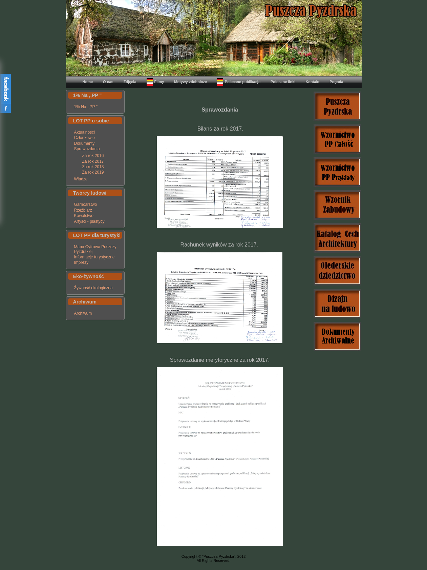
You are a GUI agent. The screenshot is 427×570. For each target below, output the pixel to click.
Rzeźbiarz (83, 210)
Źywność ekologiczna (93, 288)
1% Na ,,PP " (86, 106)
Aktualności (84, 132)
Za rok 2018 (93, 166)
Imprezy (81, 262)
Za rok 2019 (93, 172)
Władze (81, 179)
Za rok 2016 (93, 155)
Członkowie (84, 137)
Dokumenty (84, 143)
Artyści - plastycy (89, 221)
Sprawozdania (87, 148)
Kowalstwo (83, 215)
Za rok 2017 (93, 161)
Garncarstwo (85, 204)
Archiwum (83, 313)
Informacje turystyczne (94, 257)
